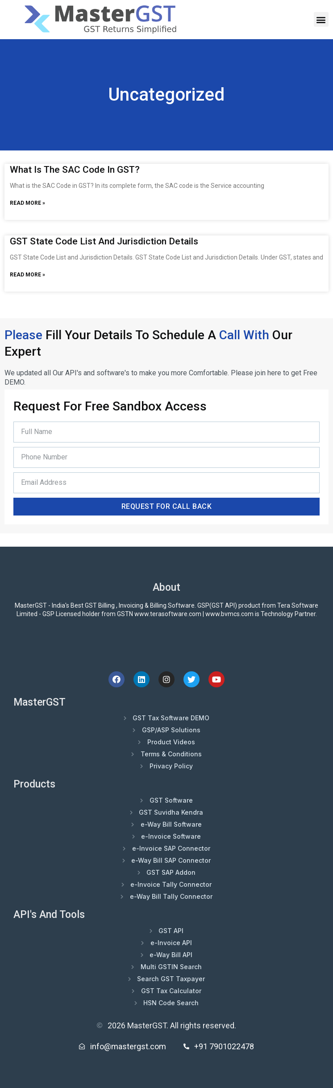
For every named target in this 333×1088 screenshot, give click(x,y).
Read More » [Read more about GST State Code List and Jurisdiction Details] (27, 275)
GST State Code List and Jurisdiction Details (104, 241)
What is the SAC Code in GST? (75, 169)
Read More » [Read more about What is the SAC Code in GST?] (27, 203)
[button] (321, 19)
